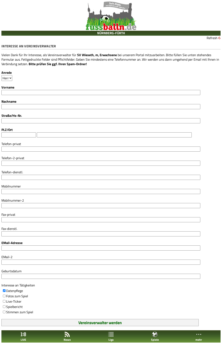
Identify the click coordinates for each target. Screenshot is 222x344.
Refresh (212, 37)
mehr (198, 336)
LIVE (23, 336)
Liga (111, 336)
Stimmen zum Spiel (19, 312)
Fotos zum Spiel (17, 296)
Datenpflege (14, 290)
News (67, 336)
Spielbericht (14, 306)
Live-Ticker (13, 301)
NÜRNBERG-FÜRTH (111, 33)
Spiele (155, 336)
